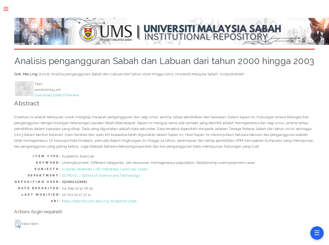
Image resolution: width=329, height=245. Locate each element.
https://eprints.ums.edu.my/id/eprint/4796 (99, 201)
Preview (72, 95)
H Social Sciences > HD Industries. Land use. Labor (105, 169)
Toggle (8, 9)
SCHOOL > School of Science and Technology (101, 175)
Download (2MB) (48, 95)
